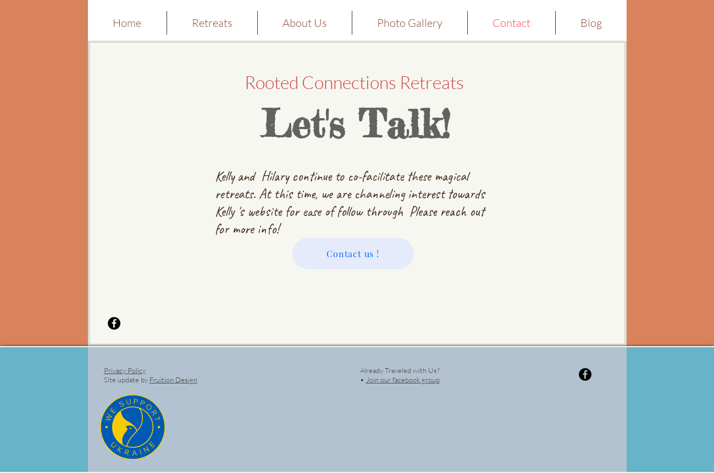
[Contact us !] (353, 253)
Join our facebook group (403, 379)
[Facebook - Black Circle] (114, 323)
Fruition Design (173, 379)
